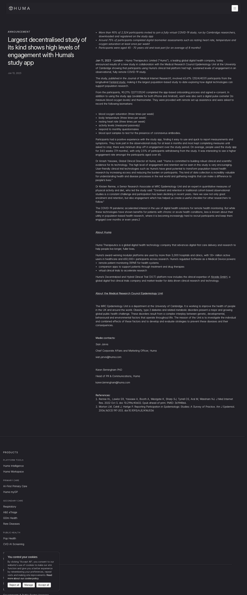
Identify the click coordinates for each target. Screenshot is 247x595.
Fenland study (117, 82)
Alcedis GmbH (219, 276)
